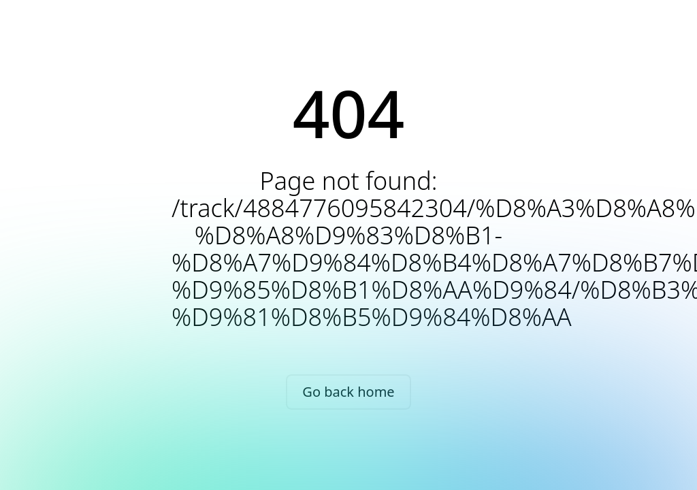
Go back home (348, 391)
